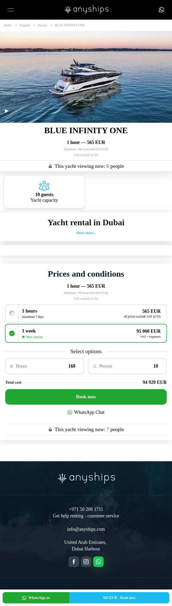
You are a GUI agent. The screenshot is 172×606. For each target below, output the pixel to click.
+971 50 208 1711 (86, 509)
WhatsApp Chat (86, 412)
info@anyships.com (86, 529)
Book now (86, 396)
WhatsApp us (36, 598)
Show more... (86, 233)
